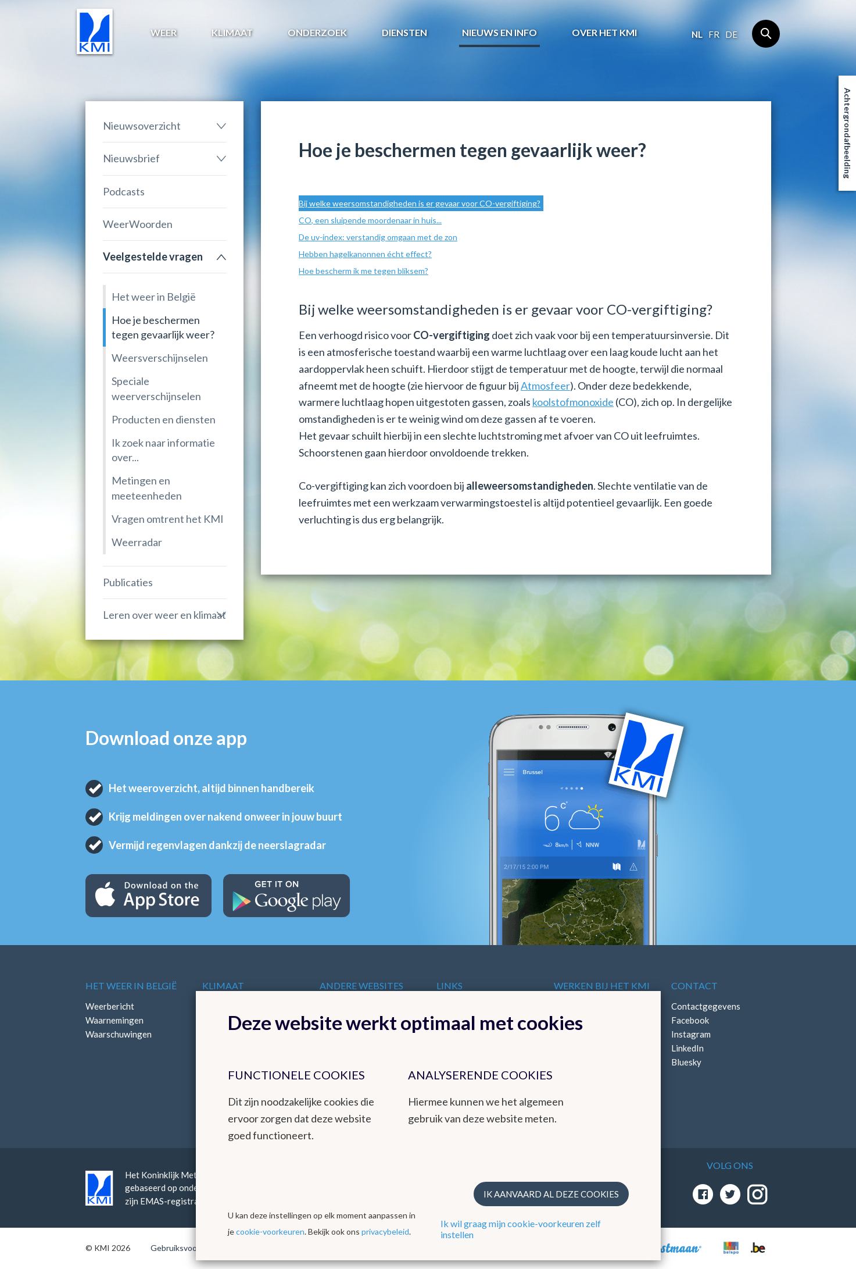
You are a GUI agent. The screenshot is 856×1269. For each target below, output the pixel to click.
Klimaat (232, 32)
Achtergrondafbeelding (848, 133)
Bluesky (686, 1062)
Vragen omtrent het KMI (168, 518)
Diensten (404, 32)
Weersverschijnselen (160, 357)
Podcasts (124, 191)
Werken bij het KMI (602, 985)
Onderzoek (317, 32)
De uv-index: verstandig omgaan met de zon (378, 237)
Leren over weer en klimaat (164, 614)
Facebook (690, 1020)
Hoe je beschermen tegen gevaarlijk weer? (163, 327)
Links (449, 985)
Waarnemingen (114, 1020)
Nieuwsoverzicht (142, 125)
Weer (164, 32)
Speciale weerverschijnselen (156, 388)
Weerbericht (109, 1006)
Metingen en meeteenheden (147, 487)
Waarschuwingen (118, 1034)
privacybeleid (385, 1231)
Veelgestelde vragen (153, 256)
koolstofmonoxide (573, 401)
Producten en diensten (164, 419)
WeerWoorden (138, 224)
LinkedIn (687, 1048)
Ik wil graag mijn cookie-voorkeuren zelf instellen (520, 1229)
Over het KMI (604, 32)
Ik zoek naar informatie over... (163, 450)
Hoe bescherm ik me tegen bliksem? (363, 271)
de (731, 34)
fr (713, 34)
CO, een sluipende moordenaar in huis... (370, 220)
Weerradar (137, 542)
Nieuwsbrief (131, 158)
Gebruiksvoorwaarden (191, 1248)
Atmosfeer (545, 385)
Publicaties (128, 582)
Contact (694, 985)
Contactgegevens (705, 1006)
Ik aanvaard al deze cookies (551, 1194)
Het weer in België (154, 296)
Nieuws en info (499, 32)
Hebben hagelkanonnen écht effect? (365, 254)
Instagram (691, 1034)
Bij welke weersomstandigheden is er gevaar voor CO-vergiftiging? (419, 203)
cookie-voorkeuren (270, 1231)
